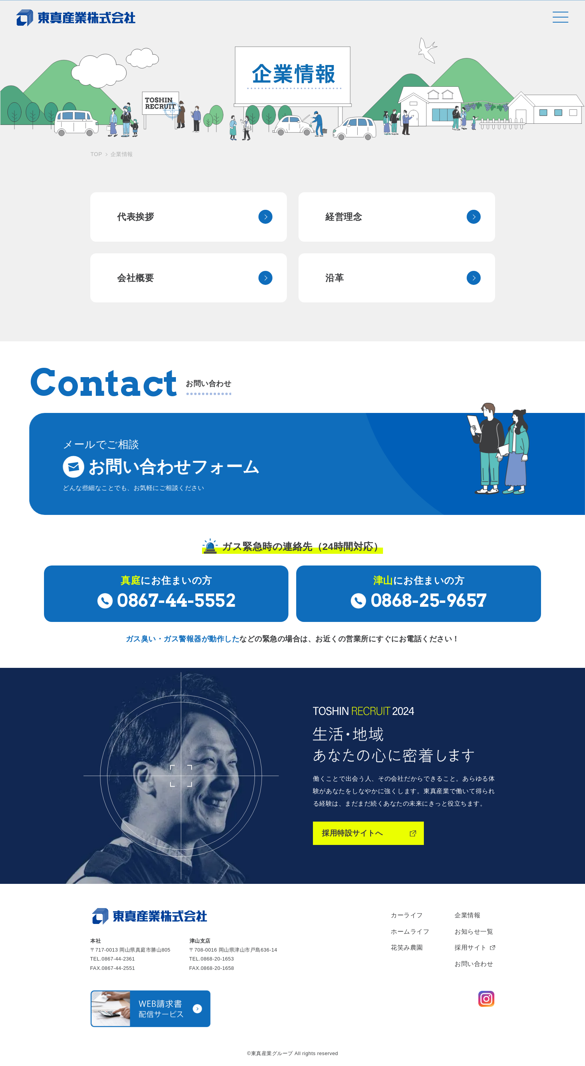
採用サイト (471, 946)
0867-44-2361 (118, 958)
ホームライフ (410, 930)
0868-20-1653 (217, 958)
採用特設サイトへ (352, 832)
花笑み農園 (407, 946)
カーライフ (407, 914)
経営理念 (344, 215)
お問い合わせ (474, 962)
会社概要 (136, 276)
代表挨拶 (136, 215)
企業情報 (467, 914)
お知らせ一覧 (474, 930)
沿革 (335, 276)
